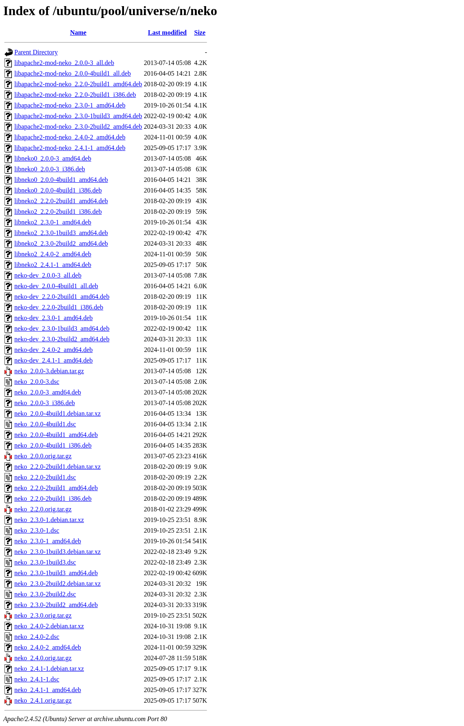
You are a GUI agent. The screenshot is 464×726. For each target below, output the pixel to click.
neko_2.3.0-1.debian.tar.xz (49, 519)
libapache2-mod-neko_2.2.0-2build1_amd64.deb (78, 84)
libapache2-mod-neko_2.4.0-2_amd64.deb (69, 137)
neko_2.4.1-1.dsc (36, 679)
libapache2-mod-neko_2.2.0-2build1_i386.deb (75, 94)
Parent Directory (36, 52)
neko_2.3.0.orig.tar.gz (43, 615)
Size (199, 32)
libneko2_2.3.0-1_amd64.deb (52, 222)
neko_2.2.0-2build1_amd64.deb (56, 487)
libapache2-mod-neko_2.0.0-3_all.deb (64, 62)
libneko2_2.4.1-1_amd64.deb (52, 264)
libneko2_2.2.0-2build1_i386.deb (58, 211)
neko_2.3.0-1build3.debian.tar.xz (57, 551)
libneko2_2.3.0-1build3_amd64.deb (61, 232)
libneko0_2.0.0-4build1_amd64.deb (61, 179)
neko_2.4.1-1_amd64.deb (47, 689)
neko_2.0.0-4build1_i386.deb (53, 445)
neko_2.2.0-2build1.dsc (45, 477)
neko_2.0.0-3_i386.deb (44, 402)
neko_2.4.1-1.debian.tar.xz (49, 668)
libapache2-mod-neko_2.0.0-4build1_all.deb (72, 73)
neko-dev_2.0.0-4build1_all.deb (56, 285)
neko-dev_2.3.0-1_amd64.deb (53, 317)
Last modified (167, 32)
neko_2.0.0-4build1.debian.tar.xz (57, 413)
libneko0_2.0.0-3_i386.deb (49, 169)
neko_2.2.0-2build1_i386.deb (53, 498)
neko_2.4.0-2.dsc (36, 636)
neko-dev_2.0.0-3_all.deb (47, 275)
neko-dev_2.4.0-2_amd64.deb (53, 349)
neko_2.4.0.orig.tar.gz (43, 657)
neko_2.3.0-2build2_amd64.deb (56, 604)
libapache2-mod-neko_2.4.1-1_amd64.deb (69, 147)
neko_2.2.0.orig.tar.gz (43, 509)
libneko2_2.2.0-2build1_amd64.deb (61, 200)
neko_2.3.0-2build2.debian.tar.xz (57, 583)
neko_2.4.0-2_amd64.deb (47, 647)
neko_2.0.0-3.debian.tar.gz (49, 370)
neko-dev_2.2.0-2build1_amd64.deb (61, 296)
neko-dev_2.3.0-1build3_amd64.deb (61, 328)
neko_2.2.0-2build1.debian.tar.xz (57, 466)
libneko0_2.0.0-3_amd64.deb (52, 158)
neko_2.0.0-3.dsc (36, 381)
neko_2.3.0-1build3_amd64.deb (56, 572)
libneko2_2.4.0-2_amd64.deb (52, 254)
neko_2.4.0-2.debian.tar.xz (49, 626)
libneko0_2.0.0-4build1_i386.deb (58, 190)
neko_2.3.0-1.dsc (36, 530)
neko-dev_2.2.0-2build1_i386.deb (58, 307)
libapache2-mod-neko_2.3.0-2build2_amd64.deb (78, 126)
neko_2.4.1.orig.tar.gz (43, 700)
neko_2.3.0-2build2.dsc (45, 594)
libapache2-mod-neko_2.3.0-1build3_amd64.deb (78, 115)
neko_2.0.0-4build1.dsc (45, 424)
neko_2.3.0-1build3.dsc (45, 562)
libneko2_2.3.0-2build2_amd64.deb (61, 243)
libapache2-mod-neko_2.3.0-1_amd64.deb (69, 105)
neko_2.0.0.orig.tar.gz (43, 456)
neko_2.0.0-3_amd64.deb (47, 392)
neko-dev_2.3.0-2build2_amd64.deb (61, 339)
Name (78, 32)
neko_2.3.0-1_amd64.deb (47, 541)
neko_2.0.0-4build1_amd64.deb (56, 434)
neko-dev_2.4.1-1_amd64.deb (53, 360)
